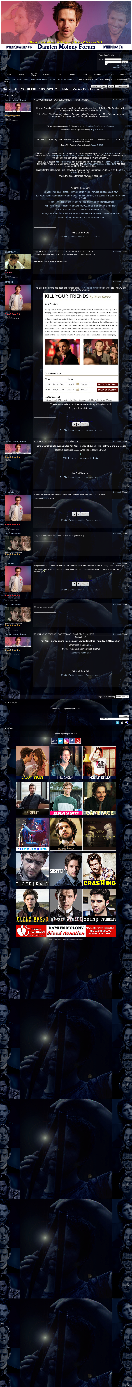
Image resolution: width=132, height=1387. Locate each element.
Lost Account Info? (120, 68)
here (90, 408)
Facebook (89, 237)
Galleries (97, 74)
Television (47, 74)
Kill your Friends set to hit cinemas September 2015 (80, 209)
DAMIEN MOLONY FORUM (43, 80)
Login (125, 62)
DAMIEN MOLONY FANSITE (16, 80)
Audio (85, 74)
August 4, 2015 (97, 130)
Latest (21, 74)
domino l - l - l (11, 282)
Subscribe (124, 716)
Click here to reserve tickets (80, 458)
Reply (111, 86)
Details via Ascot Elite (80, 653)
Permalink (117, 100)
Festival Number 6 (113, 162)
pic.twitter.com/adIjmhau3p (103, 126)
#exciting (89, 126)
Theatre (72, 74)
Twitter (72, 237)
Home (9, 74)
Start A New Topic (99, 86)
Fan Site (64, 237)
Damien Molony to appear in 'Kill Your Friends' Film (80, 218)
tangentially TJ (11, 252)
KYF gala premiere (91, 288)
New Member (122, 66)
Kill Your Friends (65, 80)
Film (59, 74)
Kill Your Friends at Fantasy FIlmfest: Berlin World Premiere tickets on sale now (80, 192)
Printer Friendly (122, 86)
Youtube (98, 237)
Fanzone (110, 74)
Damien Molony (34, 74)
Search (123, 74)
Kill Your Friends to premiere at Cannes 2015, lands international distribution (80, 206)
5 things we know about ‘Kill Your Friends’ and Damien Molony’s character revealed (80, 213)
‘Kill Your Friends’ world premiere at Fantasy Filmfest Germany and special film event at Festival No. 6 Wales (80, 197)
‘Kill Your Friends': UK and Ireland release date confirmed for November (80, 202)
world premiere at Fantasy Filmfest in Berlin (72, 156)
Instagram (80, 237)
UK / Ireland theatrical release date (100, 164)
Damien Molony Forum (15, 100)
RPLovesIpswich (13, 533)
